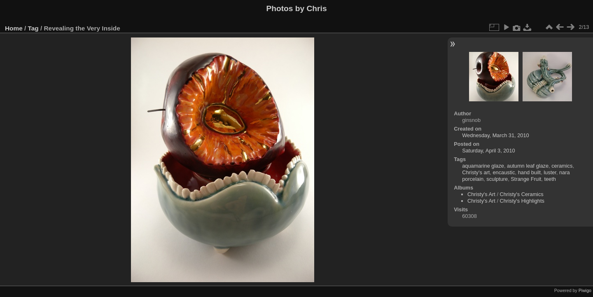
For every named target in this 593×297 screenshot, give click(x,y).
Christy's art (476, 172)
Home (14, 28)
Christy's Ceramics (522, 194)
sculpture (497, 179)
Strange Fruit (526, 179)
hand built (529, 172)
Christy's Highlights (522, 201)
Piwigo (585, 290)
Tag (33, 28)
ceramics (561, 166)
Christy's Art (481, 194)
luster (550, 172)
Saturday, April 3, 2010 (488, 150)
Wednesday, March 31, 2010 (495, 135)
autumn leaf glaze (528, 166)
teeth (550, 179)
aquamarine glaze (483, 166)
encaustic (504, 172)
